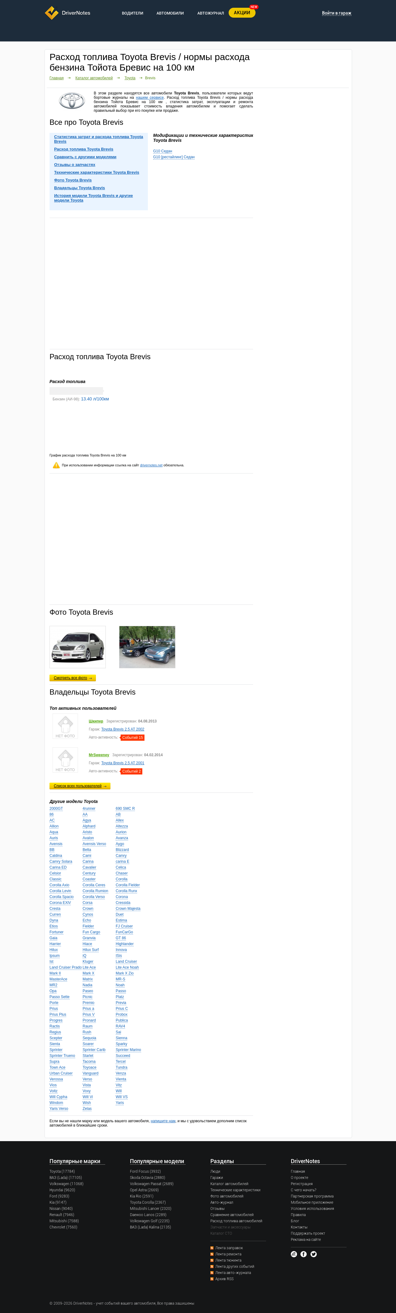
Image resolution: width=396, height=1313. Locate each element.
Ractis (55, 1026)
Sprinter (56, 1050)
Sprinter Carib (94, 1050)
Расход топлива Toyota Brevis (83, 149)
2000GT (56, 808)
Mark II (55, 973)
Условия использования (312, 1208)
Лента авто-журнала (233, 1273)
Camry (121, 855)
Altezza (122, 826)
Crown (88, 908)
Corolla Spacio (62, 897)
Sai (118, 1032)
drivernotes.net (151, 465)
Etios (54, 926)
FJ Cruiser (124, 926)
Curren (55, 914)
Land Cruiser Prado (66, 967)
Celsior (55, 873)
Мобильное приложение (312, 1202)
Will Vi (88, 1097)
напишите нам (163, 1121)
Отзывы (217, 1208)
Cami (87, 855)
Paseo (88, 991)
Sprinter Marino (128, 1050)
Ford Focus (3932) (145, 1171)
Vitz (119, 1085)
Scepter (56, 1038)
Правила (298, 1215)
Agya (87, 820)
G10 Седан (162, 151)
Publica (122, 1020)
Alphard (89, 826)
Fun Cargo (91, 932)
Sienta (55, 1044)
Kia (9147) (58, 1202)
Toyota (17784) (62, 1171)
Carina (88, 861)
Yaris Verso (59, 1108)
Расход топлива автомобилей (236, 1221)
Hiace (87, 944)
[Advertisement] (151, 283)
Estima (121, 920)
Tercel (121, 1061)
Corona (122, 897)
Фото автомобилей (226, 1196)
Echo (87, 920)
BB (52, 850)
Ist (52, 961)
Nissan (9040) (61, 1208)
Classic (56, 879)
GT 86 (121, 938)
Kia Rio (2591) (141, 1196)
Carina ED (58, 867)
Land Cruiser (126, 961)
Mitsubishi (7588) (64, 1221)
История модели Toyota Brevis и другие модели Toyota (93, 198)
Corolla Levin (60, 891)
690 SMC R (125, 808)
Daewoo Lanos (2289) (148, 1215)
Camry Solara (61, 861)
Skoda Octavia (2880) (147, 1178)
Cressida (123, 903)
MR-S (120, 979)
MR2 (53, 985)
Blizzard (122, 850)
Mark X (88, 973)
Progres (56, 1020)
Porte (54, 1003)
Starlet (88, 1055)
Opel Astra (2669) (144, 1190)
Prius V (89, 1014)
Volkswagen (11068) (67, 1184)
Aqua (54, 832)
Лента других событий (234, 1266)
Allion (54, 826)
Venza (121, 1073)
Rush (87, 1032)
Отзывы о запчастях (74, 164)
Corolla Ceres (94, 885)
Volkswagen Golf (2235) (150, 1221)
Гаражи (216, 1178)
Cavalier (89, 867)
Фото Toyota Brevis (73, 180)
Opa (53, 991)
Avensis (56, 844)
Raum (88, 1026)
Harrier (55, 944)
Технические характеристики (235, 1190)
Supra (54, 1061)
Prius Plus (58, 1014)
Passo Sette (60, 997)
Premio (88, 1003)
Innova (121, 950)
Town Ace (57, 1067)
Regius (55, 1032)
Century (89, 873)
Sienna (121, 1038)
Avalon (88, 838)
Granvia (89, 938)
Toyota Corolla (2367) (148, 1202)
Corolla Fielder (128, 885)
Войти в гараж (336, 13)
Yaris (120, 1103)
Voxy (87, 1091)
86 (52, 814)
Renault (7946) (62, 1215)
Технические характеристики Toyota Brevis (96, 172)
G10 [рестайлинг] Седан (174, 157)
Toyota (129, 78)
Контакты (299, 1227)
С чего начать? (303, 1190)
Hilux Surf (91, 950)
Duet (119, 914)
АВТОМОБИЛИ (170, 13)
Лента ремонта (228, 1254)
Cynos (88, 914)
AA (85, 814)
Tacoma (89, 1061)
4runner (89, 808)
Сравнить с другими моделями (85, 157)
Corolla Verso (94, 897)
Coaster (89, 879)
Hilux (54, 950)
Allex (120, 820)
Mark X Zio (125, 973)
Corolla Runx (126, 891)
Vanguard (90, 1073)
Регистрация (302, 1184)
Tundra (121, 1067)
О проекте (299, 1178)
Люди (215, 1171)
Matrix (88, 979)
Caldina (56, 855)
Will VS (122, 1097)
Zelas (87, 1108)
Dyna (54, 920)
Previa (121, 1003)
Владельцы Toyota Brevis (79, 187)
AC (52, 820)
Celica (121, 867)
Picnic (88, 997)
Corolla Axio (59, 885)
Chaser (122, 873)
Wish (87, 1103)
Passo (121, 991)
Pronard (89, 1020)
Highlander (125, 944)
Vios (53, 1085)
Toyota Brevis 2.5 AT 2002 (122, 729)
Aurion (121, 832)
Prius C (122, 1008)
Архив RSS (224, 1279)
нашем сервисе (150, 97)
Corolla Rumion (95, 891)
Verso (87, 1079)
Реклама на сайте (306, 1239)
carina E (122, 861)
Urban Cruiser (61, 1073)
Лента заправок (229, 1248)
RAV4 (120, 1026)
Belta (87, 850)
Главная (57, 78)
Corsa (88, 903)
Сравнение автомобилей (232, 1215)
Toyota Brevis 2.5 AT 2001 (122, 763)
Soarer (88, 1044)
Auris (54, 838)
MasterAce (58, 979)
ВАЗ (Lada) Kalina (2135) (150, 1227)
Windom (56, 1103)
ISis (119, 955)
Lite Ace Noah (127, 967)
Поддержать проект (308, 1233)
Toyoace (90, 1067)
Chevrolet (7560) (63, 1227)
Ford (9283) (59, 1196)
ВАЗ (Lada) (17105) (66, 1178)
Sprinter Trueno (62, 1055)
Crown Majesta (128, 908)
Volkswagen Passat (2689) (152, 1184)
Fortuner (56, 932)
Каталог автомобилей (94, 78)
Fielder (88, 926)
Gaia (53, 938)
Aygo (120, 844)
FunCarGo (124, 932)
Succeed (123, 1055)
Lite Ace (89, 967)
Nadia (87, 985)
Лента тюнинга (228, 1260)
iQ (84, 955)
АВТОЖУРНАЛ (210, 13)
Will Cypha (58, 1097)
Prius (54, 1008)
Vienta (121, 1079)
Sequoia (89, 1038)
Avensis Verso (94, 844)
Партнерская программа (312, 1196)
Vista (87, 1085)
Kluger (88, 961)
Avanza (122, 838)
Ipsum (55, 955)
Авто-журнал (221, 1202)
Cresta (55, 908)
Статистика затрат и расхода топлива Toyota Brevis (98, 139)
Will (119, 1091)
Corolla (121, 879)
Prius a (88, 1008)
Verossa (56, 1079)
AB (118, 814)
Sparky (121, 1044)
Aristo (87, 832)
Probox (121, 1014)
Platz (120, 997)
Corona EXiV (60, 903)
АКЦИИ (242, 12)
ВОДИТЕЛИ (132, 13)
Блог (295, 1221)
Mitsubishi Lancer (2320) (150, 1208)
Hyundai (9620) (62, 1190)
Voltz (54, 1091)
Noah (120, 985)
